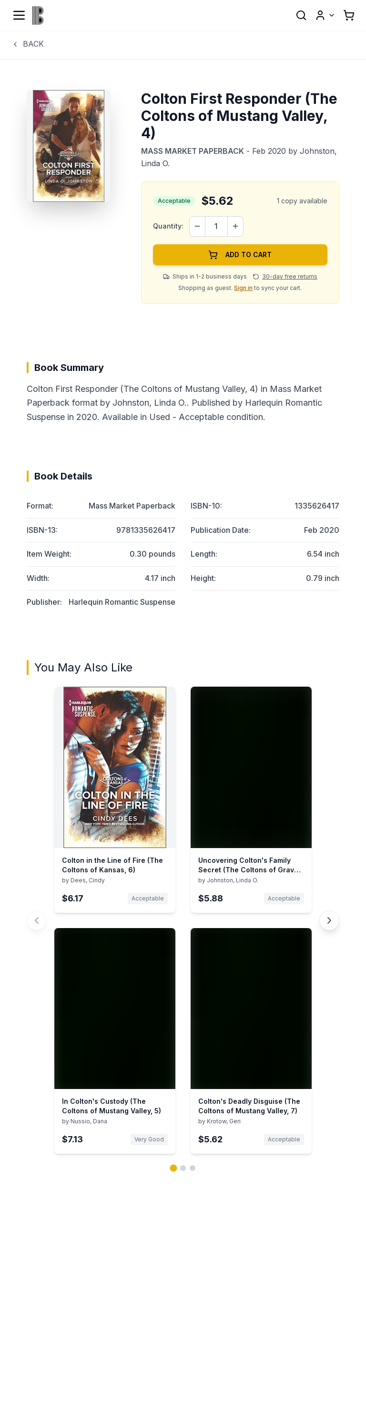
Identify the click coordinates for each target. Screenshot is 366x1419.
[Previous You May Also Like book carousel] (37, 920)
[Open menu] (19, 15)
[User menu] (325, 15)
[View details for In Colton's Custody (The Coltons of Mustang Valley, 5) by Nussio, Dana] (114, 1041)
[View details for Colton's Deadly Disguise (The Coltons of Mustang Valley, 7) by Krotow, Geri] (251, 1041)
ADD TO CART (240, 255)
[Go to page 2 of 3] (183, 1168)
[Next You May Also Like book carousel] (329, 920)
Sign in (243, 287)
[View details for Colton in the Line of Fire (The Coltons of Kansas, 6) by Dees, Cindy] (114, 800)
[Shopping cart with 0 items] (349, 15)
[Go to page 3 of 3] (192, 1168)
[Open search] (301, 15)
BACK (27, 44)
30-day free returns (289, 276)
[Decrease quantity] (197, 226)
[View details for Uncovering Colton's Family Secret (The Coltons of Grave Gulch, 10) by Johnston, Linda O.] (251, 800)
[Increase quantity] (235, 226)
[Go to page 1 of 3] (173, 1168)
